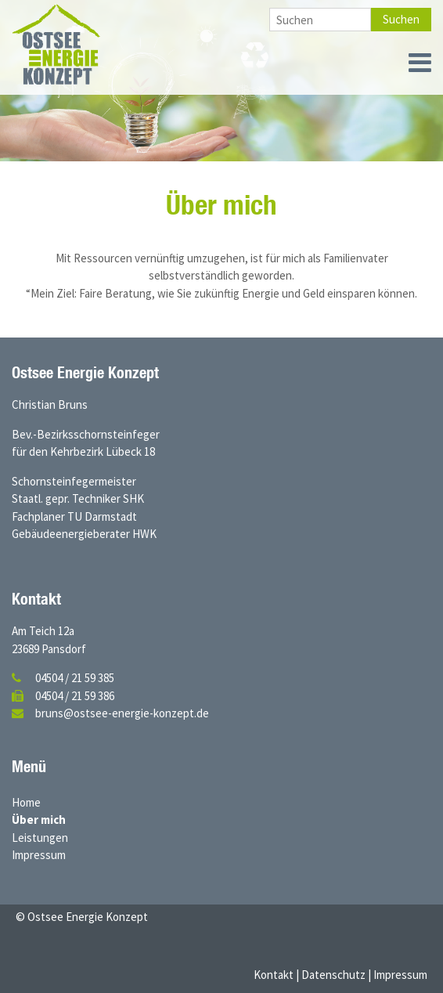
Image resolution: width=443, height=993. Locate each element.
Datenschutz (333, 974)
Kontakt (274, 974)
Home (26, 802)
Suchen (401, 19)
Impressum (39, 854)
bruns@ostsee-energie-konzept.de (122, 713)
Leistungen (40, 837)
